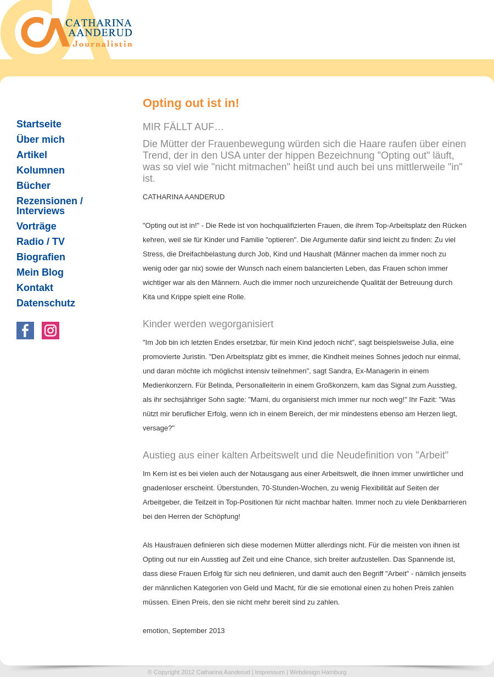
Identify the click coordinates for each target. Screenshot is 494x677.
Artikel (27, 155)
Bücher (29, 185)
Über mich (40, 139)
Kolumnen (36, 170)
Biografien (40, 256)
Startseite (38, 124)
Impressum (270, 672)
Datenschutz (45, 303)
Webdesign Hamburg (318, 672)
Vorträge (36, 226)
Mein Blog (40, 272)
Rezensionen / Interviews (45, 205)
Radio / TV (36, 241)
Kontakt (34, 287)
